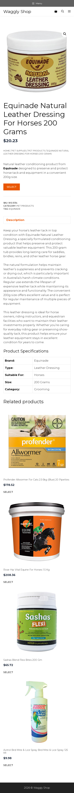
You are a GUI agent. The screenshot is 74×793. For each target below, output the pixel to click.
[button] (65, 34)
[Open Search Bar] (62, 11)
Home (6, 150)
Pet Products (36, 150)
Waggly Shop (17, 11)
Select (11, 186)
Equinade (14, 209)
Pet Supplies (19, 150)
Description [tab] (15, 220)
